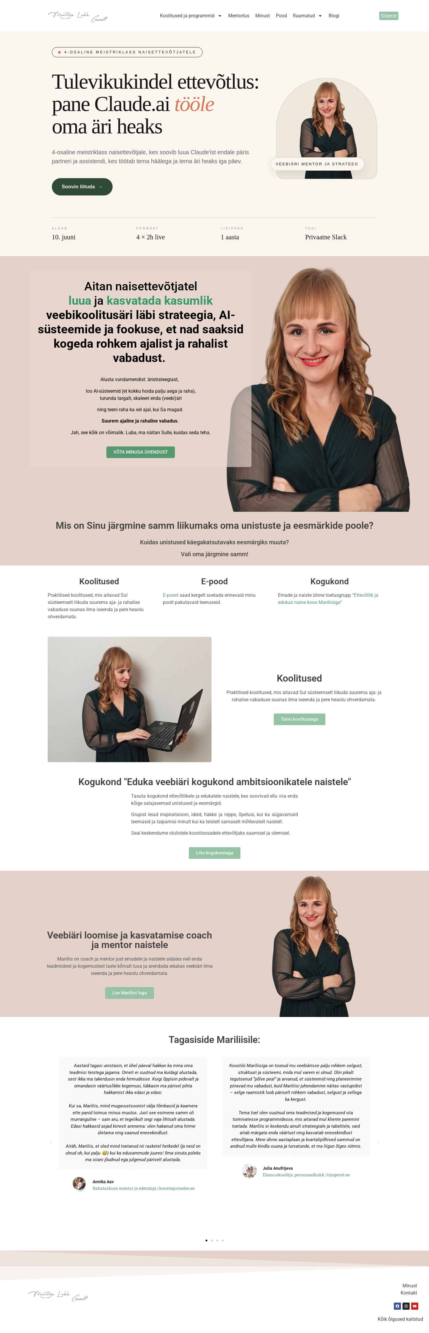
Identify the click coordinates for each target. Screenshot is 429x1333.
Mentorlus (238, 16)
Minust (262, 16)
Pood (281, 16)
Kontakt (409, 1293)
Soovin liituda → (82, 186)
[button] (51, 1142)
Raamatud (308, 15)
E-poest (170, 595)
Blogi (334, 16)
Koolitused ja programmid (191, 15)
